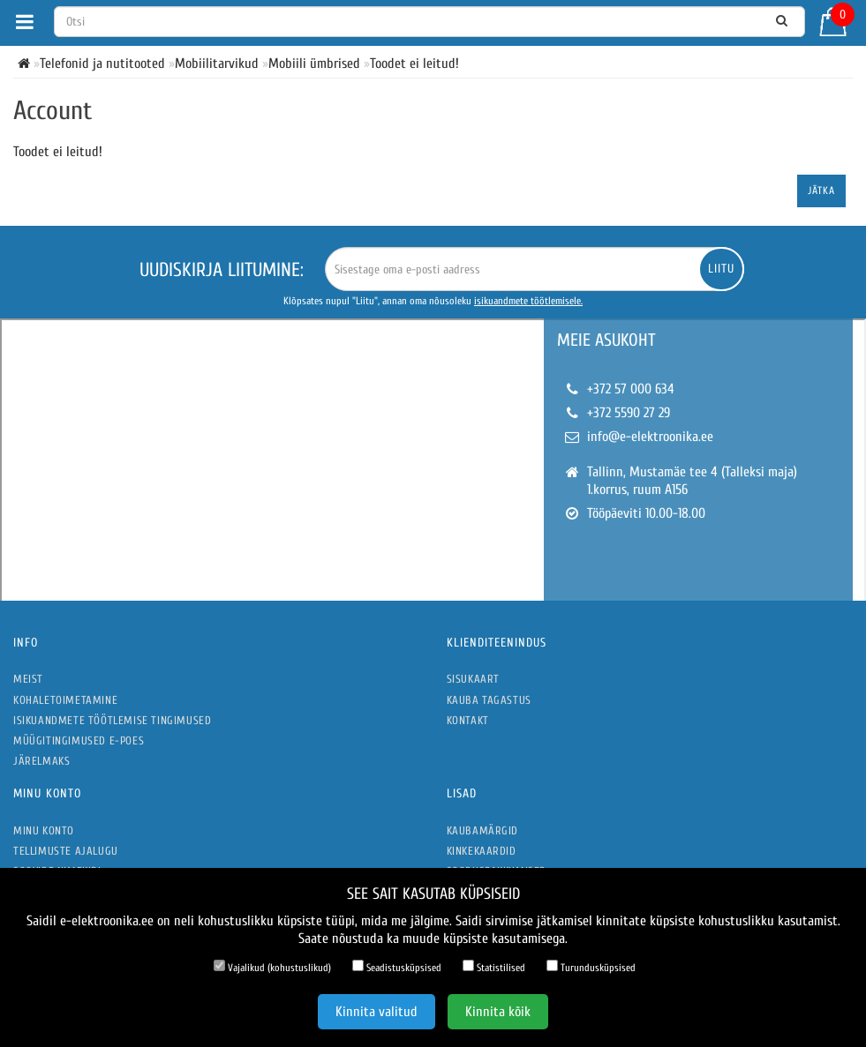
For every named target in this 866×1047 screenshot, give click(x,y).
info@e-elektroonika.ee (650, 437)
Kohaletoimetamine (65, 700)
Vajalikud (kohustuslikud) (272, 967)
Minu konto (43, 830)
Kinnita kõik (498, 1012)
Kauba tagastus (489, 700)
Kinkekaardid (481, 850)
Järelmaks (41, 760)
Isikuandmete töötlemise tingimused (112, 720)
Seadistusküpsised (396, 967)
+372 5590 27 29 (628, 413)
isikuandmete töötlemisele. (528, 301)
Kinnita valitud (376, 1012)
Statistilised (494, 967)
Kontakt (468, 720)
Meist (28, 678)
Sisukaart (473, 678)
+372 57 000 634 (630, 389)
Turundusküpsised (591, 967)
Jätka (821, 190)
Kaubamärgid (483, 830)
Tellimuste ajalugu (65, 850)
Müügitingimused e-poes (78, 740)
